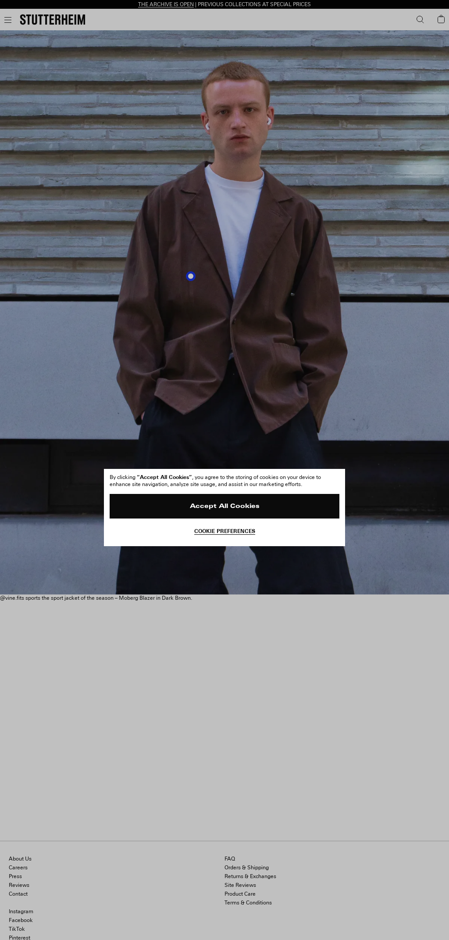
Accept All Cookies (225, 506)
